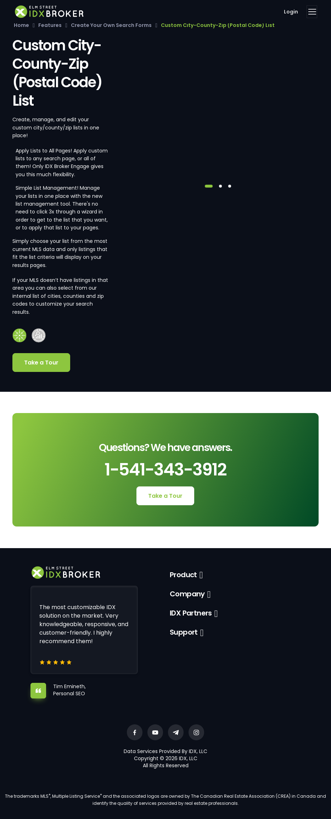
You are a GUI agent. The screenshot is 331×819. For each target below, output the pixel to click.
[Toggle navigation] (312, 11)
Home (21, 25)
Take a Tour (41, 362)
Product (183, 575)
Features (50, 25)
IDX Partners (191, 613)
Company (187, 594)
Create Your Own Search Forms (111, 25)
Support (184, 632)
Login (291, 11)
